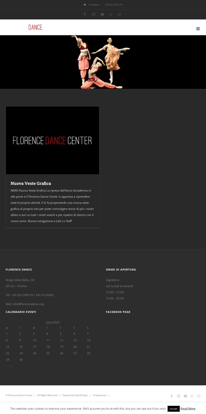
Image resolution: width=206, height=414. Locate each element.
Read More (188, 408)
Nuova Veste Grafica (31, 183)
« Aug (9, 366)
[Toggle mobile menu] (198, 29)
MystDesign (81, 395)
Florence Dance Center (20, 395)
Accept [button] (173, 408)
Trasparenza (100, 395)
